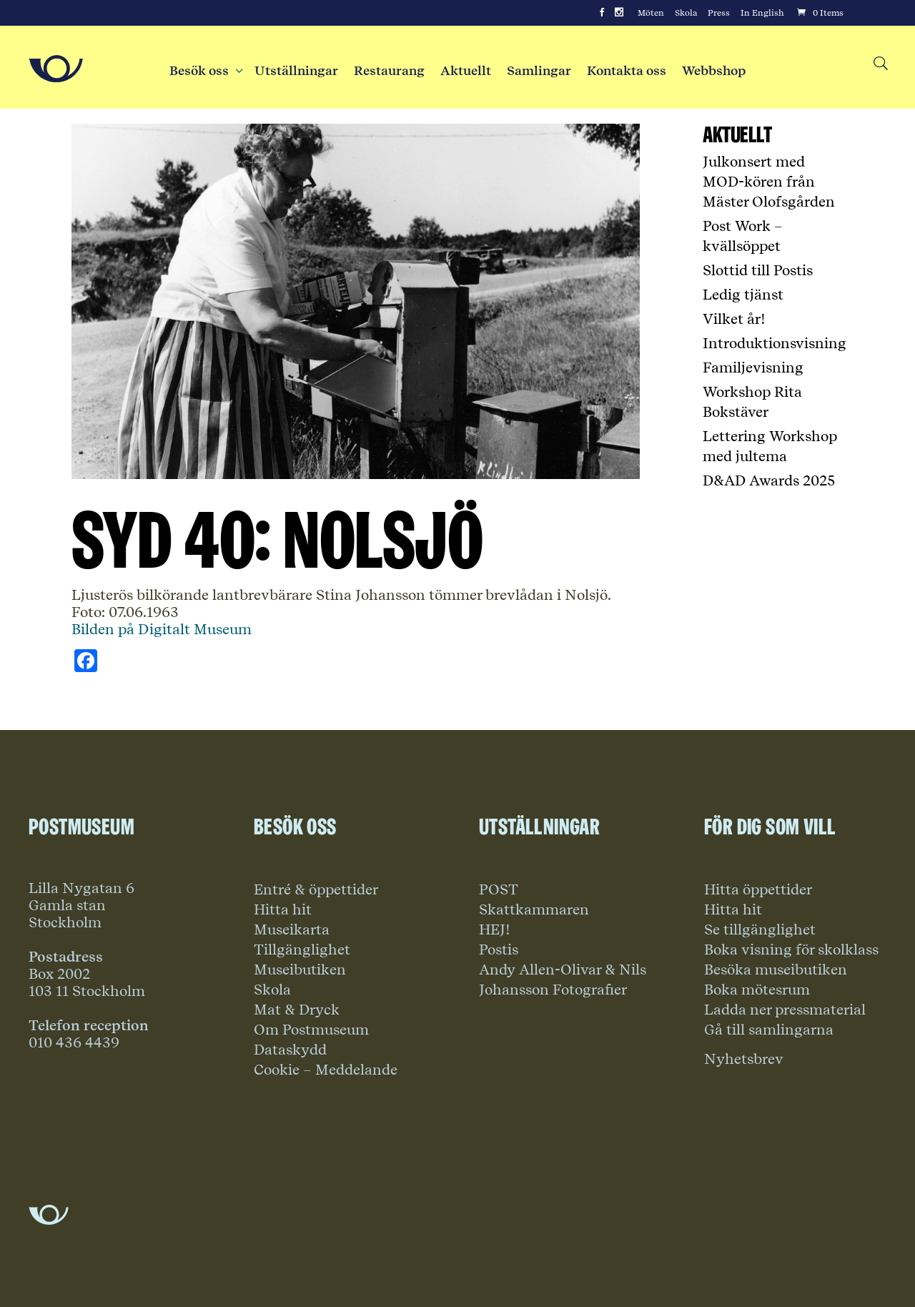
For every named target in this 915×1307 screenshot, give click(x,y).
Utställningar (296, 70)
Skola (686, 13)
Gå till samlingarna (769, 1029)
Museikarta (292, 929)
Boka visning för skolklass (791, 949)
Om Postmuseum (311, 1029)
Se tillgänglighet (760, 929)
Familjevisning (753, 367)
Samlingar (539, 70)
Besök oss (204, 70)
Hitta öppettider (758, 889)
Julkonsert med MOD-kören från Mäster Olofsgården (769, 181)
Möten (651, 13)
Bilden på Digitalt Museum (161, 629)
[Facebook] (602, 13)
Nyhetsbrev (743, 1058)
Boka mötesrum (757, 989)
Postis (498, 949)
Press (719, 13)
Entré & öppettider (316, 889)
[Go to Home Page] (56, 68)
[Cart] (819, 13)
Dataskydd (290, 1049)
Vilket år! (734, 318)
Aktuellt (465, 70)
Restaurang (389, 70)
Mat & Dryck (297, 1009)
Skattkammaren (534, 909)
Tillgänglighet (302, 949)
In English (762, 13)
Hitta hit (283, 909)
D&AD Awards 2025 (769, 480)
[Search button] (880, 64)
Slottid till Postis (758, 270)
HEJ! (494, 929)
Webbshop (714, 70)
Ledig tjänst (743, 294)
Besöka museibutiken (775, 969)
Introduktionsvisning (774, 343)
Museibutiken (300, 969)
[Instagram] (619, 13)
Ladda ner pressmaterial (785, 1009)
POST (498, 889)
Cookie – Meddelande (325, 1069)
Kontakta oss (626, 70)
